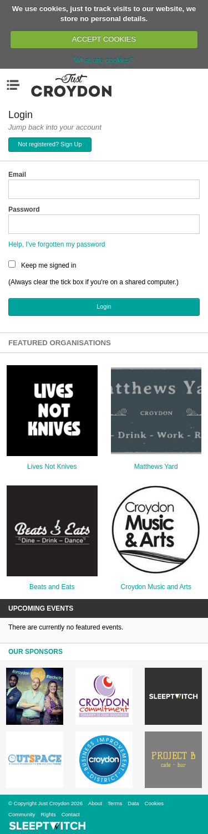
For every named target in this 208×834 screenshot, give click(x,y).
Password (24, 209)
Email (17, 174)
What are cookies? (104, 60)
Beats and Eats (51, 587)
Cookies (154, 803)
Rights (48, 814)
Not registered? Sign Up (50, 144)
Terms (115, 803)
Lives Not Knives (52, 466)
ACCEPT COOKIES (104, 39)
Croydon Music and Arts (156, 587)
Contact (71, 814)
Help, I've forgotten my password (56, 244)
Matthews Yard (156, 466)
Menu (15, 84)
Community (21, 814)
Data (133, 803)
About (95, 803)
